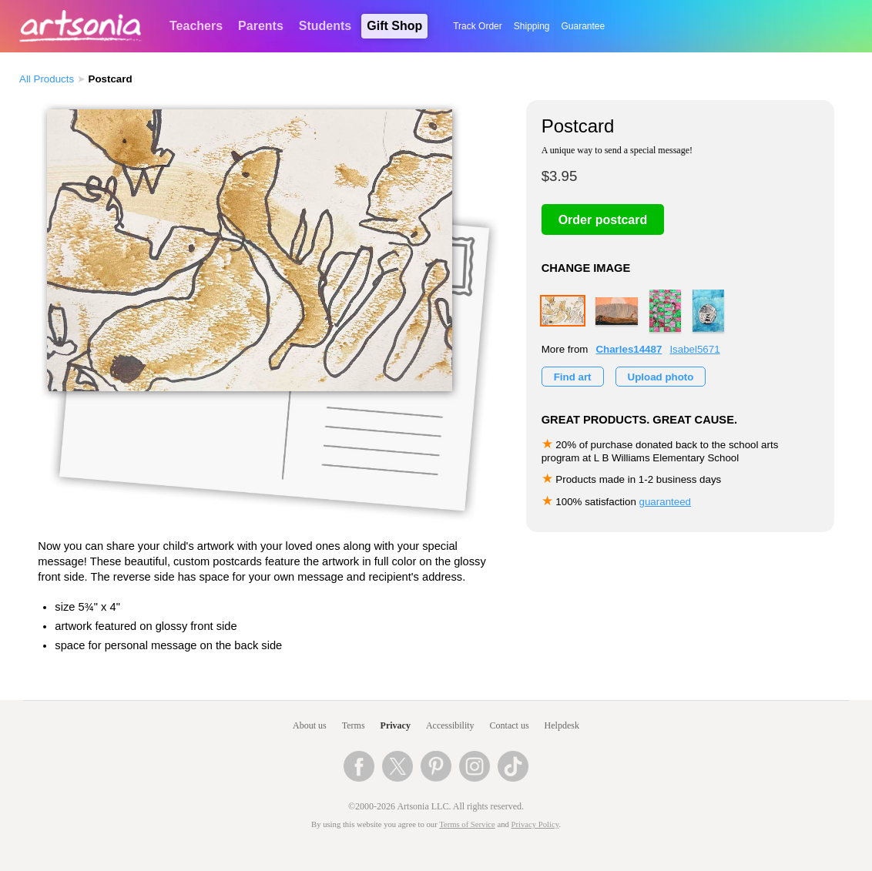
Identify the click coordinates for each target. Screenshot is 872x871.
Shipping (532, 26)
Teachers (196, 25)
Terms (353, 725)
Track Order (477, 26)
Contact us (509, 725)
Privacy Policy (535, 824)
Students (325, 25)
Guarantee (583, 26)
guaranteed (665, 502)
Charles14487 (628, 349)
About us (310, 725)
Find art (573, 377)
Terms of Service (467, 824)
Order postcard (603, 219)
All (46, 79)
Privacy (396, 725)
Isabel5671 (694, 349)
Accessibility (450, 725)
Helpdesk (562, 725)
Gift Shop (394, 25)
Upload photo (661, 377)
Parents (260, 25)
